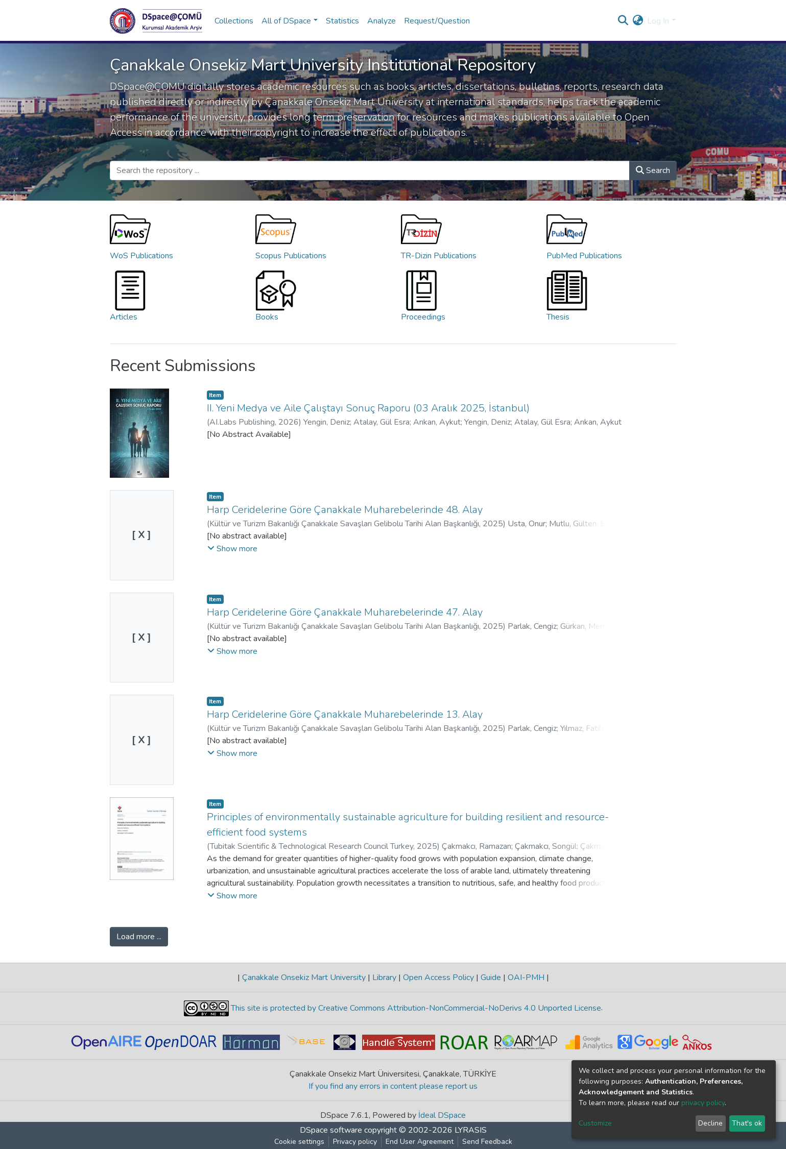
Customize (595, 1123)
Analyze (381, 21)
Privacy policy (355, 1141)
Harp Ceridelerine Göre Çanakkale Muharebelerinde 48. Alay (345, 510)
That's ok (747, 1123)
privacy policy (703, 1103)
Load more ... (138, 936)
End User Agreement (420, 1141)
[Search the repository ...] (370, 170)
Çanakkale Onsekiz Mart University (304, 977)
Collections (234, 21)
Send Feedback (487, 1141)
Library (384, 977)
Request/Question (437, 21)
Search (653, 170)
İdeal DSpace (442, 1115)
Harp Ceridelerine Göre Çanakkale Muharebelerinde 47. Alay (345, 612)
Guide (491, 977)
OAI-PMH (526, 977)
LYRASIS (471, 1130)
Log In (658, 21)
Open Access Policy (438, 977)
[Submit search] (622, 21)
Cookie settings (299, 1141)
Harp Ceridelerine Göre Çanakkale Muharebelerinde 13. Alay (345, 714)
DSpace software (331, 1130)
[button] (637, 21)
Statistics (342, 21)
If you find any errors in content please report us (393, 1086)
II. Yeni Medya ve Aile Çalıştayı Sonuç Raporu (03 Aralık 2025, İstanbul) (368, 408)
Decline (710, 1123)
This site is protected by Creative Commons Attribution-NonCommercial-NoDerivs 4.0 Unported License (415, 1008)
